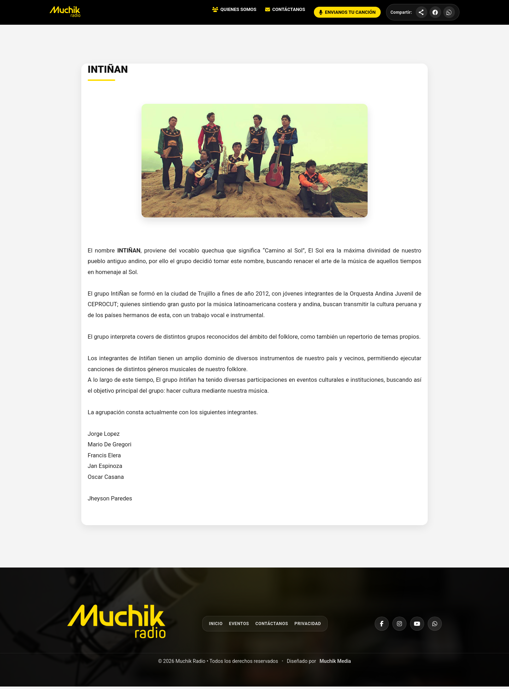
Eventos (239, 625)
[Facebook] (382, 626)
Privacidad (307, 625)
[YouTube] (417, 626)
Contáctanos (272, 625)
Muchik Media (335, 663)
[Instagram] (399, 626)
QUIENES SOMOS (235, 10)
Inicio (216, 625)
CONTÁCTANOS (286, 10)
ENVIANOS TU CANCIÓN (348, 13)
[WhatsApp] (435, 626)
